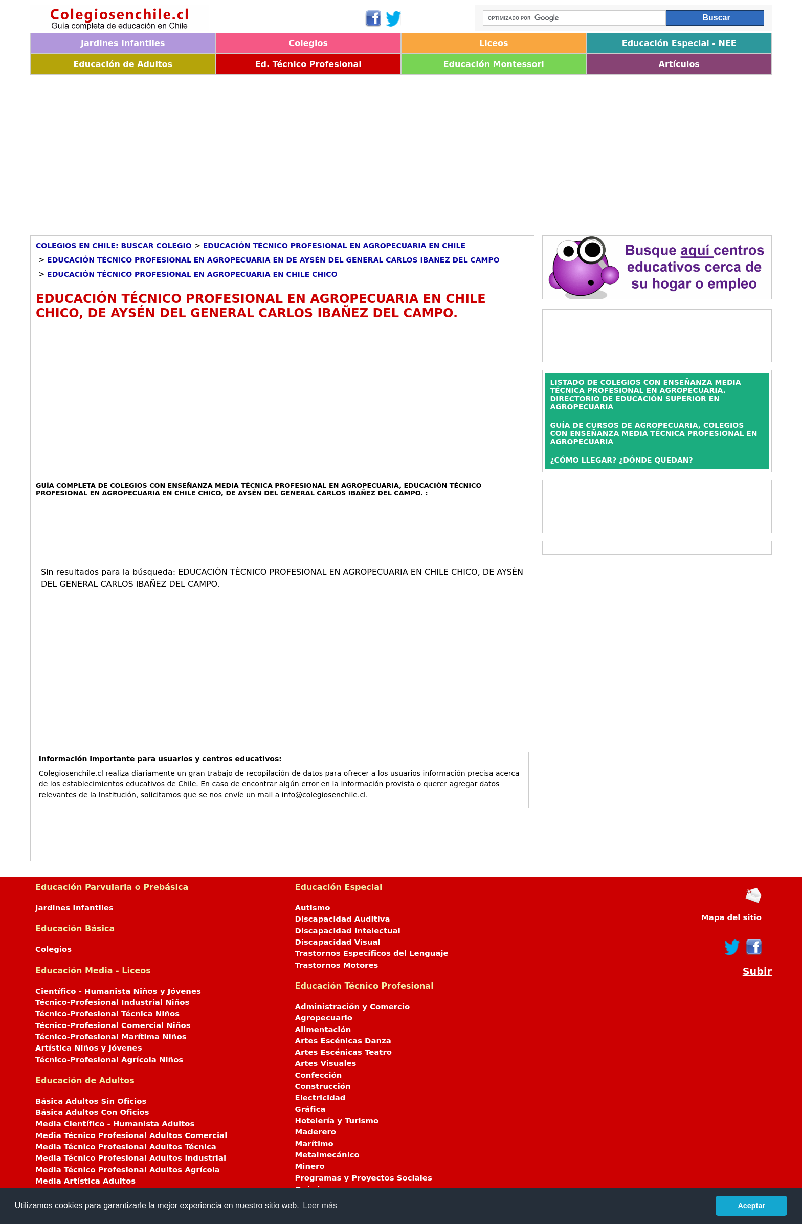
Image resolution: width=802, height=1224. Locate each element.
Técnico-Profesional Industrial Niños (112, 1002)
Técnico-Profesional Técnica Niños (107, 1013)
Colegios (308, 43)
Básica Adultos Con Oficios (92, 1112)
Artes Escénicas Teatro (343, 1052)
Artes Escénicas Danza (343, 1040)
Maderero (316, 1131)
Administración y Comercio (352, 1006)
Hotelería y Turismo (337, 1120)
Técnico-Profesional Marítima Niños (110, 1036)
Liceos (493, 43)
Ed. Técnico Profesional (308, 64)
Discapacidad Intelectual (347, 930)
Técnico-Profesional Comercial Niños (113, 1025)
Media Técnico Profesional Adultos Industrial (130, 1158)
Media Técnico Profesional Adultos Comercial (131, 1135)
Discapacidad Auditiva (342, 919)
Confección (318, 1075)
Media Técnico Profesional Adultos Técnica (125, 1146)
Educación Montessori (493, 64)
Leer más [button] (320, 1205)
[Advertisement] (337, 151)
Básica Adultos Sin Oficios (90, 1101)
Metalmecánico (327, 1155)
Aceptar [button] (751, 1205)
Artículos (679, 64)
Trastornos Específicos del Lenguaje (372, 953)
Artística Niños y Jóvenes (88, 1048)
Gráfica (310, 1109)
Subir (757, 971)
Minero (310, 1166)
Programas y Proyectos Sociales (363, 1178)
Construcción (323, 1086)
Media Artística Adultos (85, 1181)
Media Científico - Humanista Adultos (114, 1123)
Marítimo (314, 1143)
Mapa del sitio (731, 917)
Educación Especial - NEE (679, 43)
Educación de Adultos (122, 64)
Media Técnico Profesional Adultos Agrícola (127, 1169)
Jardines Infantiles (123, 43)
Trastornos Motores (336, 965)
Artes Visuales (326, 1063)
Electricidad (320, 1097)
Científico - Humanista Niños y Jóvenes (118, 991)
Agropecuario (324, 1017)
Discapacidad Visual (338, 942)
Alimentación (323, 1029)
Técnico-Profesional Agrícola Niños (109, 1059)
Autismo (312, 907)
